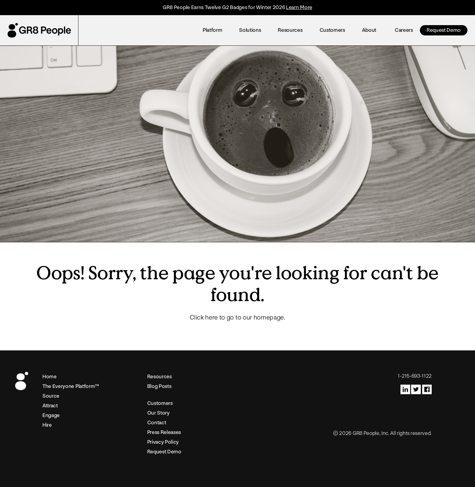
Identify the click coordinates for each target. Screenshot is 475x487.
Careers (404, 30)
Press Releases (164, 432)
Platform (212, 30)
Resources (290, 30)
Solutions (250, 30)
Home (49, 376)
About (369, 30)
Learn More (299, 7)
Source (50, 396)
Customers (332, 30)
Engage (51, 415)
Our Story (158, 413)
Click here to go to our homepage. (237, 317)
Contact (156, 422)
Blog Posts (159, 386)
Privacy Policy (163, 442)
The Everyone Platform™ (70, 386)
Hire (47, 425)
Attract (50, 406)
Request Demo (444, 30)
